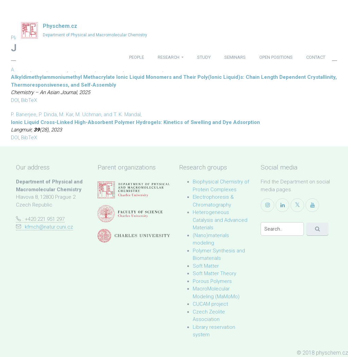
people (136, 57)
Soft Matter (206, 266)
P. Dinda (48, 114)
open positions (276, 57)
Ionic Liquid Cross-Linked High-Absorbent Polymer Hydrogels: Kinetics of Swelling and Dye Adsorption (135, 122)
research (169, 57)
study (204, 57)
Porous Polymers (212, 281)
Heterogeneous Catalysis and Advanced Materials (220, 220)
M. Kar (66, 114)
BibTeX (29, 100)
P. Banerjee (23, 114)
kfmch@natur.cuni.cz (49, 227)
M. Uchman (88, 114)
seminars (235, 57)
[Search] (282, 229)
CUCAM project (210, 304)
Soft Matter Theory (214, 273)
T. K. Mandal (127, 114)
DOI (15, 100)
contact (315, 57)
